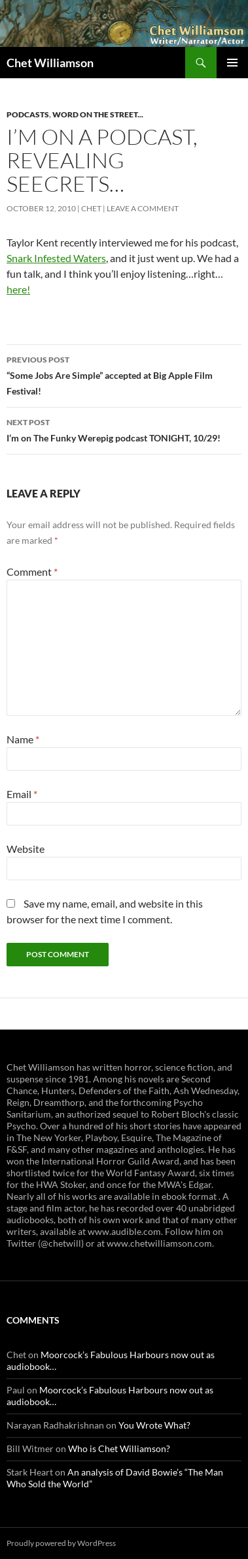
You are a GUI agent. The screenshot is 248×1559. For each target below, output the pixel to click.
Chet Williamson (50, 62)
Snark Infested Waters (56, 258)
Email (22, 794)
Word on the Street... (97, 114)
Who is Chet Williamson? (119, 1448)
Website (25, 848)
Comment (32, 571)
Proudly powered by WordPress (61, 1543)
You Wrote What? (154, 1425)
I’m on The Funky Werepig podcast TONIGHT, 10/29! (124, 429)
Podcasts (28, 114)
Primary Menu (232, 62)
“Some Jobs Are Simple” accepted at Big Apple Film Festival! (124, 374)
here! (18, 289)
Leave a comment (143, 208)
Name (23, 739)
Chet (91, 208)
